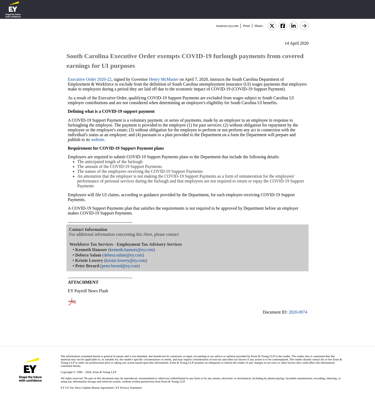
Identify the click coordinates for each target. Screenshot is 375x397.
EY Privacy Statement (129, 387)
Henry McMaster (164, 79)
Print (246, 26)
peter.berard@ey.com (120, 266)
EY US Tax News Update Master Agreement (87, 387)
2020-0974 (298, 312)
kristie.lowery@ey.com (125, 260)
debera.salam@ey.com (123, 255)
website (97, 139)
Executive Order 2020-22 (90, 79)
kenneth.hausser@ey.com (132, 249)
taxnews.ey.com (227, 26)
